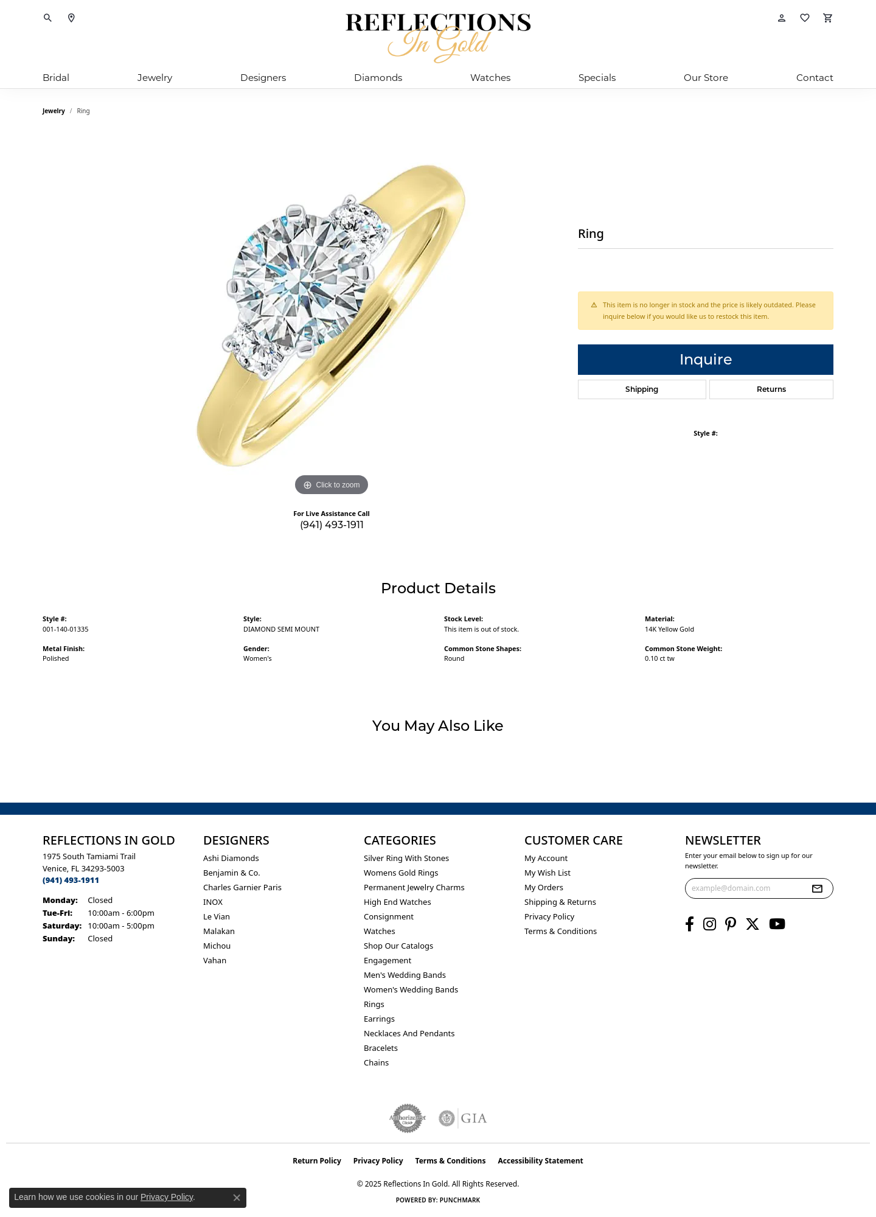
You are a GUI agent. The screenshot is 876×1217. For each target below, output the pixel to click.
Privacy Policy (549, 916)
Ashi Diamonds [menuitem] (231, 858)
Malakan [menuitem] (219, 931)
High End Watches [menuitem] (397, 901)
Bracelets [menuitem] (381, 1047)
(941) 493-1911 (332, 525)
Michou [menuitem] (217, 945)
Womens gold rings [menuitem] (401, 872)
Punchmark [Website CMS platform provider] (460, 1200)
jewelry (54, 110)
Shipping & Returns (560, 901)
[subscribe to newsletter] (817, 888)
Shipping (641, 389)
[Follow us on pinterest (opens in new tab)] (730, 924)
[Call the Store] (71, 879)
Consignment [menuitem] (389, 916)
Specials (597, 77)
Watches (490, 77)
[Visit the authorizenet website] (407, 1118)
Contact (814, 77)
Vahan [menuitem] (214, 960)
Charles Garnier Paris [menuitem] (242, 887)
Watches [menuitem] (379, 931)
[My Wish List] (804, 18)
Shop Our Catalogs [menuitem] (398, 945)
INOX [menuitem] (213, 901)
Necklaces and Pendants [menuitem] (409, 1033)
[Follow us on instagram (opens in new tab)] (709, 924)
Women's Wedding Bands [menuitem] (411, 989)
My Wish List (547, 872)
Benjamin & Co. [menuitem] (231, 872)
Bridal (56, 77)
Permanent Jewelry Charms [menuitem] (414, 887)
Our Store (706, 77)
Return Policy (317, 1161)
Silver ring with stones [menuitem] (406, 858)
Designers (263, 77)
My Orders (543, 887)
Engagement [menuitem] (387, 960)
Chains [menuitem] (376, 1062)
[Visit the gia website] (463, 1118)
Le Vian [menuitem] (216, 916)
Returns (771, 389)
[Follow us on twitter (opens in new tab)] (752, 924)
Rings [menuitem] (374, 1004)
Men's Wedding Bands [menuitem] (405, 974)
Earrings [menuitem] (379, 1018)
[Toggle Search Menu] (48, 18)
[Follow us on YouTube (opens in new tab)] (777, 924)
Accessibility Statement (540, 1161)
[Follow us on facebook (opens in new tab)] (689, 924)
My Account (546, 858)
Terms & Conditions (560, 931)
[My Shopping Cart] (827, 18)
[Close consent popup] (236, 1197)
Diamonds (378, 77)
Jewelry (154, 77)
